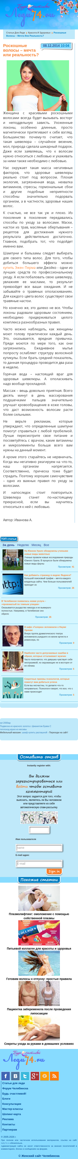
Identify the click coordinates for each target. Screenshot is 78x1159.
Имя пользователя (26, 839)
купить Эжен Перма (19, 268)
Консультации (11, 1103)
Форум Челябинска (15, 1088)
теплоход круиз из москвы (13, 729)
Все (46, 545)
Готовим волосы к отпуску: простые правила (39, 979)
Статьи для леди (15, 32)
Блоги (6, 1098)
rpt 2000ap (5, 723)
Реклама (8, 1119)
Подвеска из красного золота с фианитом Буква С (25, 726)
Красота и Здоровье (39, 32)
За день (8, 545)
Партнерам (9, 1129)
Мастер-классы (12, 1108)
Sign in (54, 871)
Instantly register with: (39, 765)
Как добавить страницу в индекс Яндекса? (47, 575)
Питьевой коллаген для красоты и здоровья (39, 948)
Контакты (8, 1124)
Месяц (36, 545)
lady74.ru (5, 1143)
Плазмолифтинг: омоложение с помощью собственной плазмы (39, 916)
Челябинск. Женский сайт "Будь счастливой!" (29, 16)
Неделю (23, 545)
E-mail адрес (22, 855)
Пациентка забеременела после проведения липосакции (39, 1011)
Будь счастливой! (14, 1093)
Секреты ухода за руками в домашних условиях (39, 1043)
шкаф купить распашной (34, 732)
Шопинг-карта (11, 1114)
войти (22, 786)
